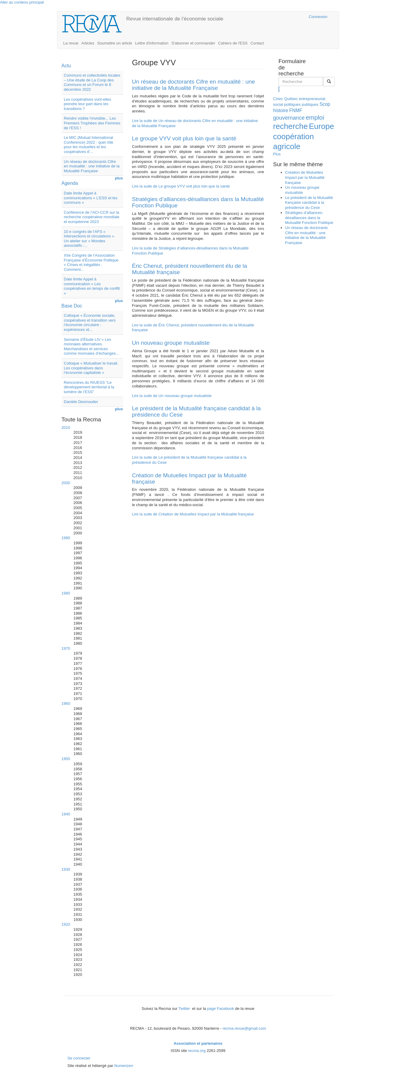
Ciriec (278, 98)
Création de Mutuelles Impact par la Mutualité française (189, 478)
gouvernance (289, 118)
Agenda (70, 183)
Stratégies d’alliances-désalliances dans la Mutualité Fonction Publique (198, 202)
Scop (324, 104)
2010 (66, 427)
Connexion (318, 16)
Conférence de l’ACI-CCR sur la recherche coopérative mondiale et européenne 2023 (91, 217)
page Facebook (220, 1008)
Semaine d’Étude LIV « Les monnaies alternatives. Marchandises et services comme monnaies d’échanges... (91, 346)
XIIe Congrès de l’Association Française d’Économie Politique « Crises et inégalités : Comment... (91, 262)
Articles (87, 43)
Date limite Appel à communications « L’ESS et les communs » (90, 198)
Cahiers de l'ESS (233, 43)
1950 (66, 759)
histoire (280, 110)
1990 (66, 538)
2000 (66, 483)
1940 (66, 814)
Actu (66, 65)
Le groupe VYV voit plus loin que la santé (184, 138)
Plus (277, 154)
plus (119, 178)
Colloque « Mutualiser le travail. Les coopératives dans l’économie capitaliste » (91, 368)
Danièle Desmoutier (81, 401)
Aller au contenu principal (22, 2)
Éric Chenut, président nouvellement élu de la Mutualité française (189, 269)
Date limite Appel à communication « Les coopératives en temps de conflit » (92, 286)
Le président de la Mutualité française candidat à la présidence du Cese (196, 411)
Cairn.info (278, 16)
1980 (66, 593)
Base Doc (72, 305)
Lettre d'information (151, 43)
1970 (66, 648)
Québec (291, 98)
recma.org (197, 1050)
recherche (290, 126)
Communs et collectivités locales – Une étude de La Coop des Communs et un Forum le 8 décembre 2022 (92, 82)
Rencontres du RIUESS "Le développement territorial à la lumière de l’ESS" (89, 387)
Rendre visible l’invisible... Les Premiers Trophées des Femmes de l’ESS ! (92, 123)
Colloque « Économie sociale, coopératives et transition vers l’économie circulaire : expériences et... (90, 322)
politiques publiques (301, 104)
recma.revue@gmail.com (244, 1028)
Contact (257, 43)
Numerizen (123, 1065)
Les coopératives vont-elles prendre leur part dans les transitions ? (87, 104)
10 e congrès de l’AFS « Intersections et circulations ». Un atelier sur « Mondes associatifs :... (89, 238)
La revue (71, 43)
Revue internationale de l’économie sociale (174, 19)
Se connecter (79, 1058)
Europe (321, 126)
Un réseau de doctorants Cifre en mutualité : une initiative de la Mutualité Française (92, 166)
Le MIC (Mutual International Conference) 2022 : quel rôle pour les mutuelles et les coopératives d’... (88, 144)
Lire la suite (181, 186)
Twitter (184, 1008)
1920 (66, 924)
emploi (315, 117)
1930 (66, 869)
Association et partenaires (198, 1043)
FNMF (295, 110)
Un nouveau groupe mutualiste (171, 343)
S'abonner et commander (193, 43)
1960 (66, 703)
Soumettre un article (114, 43)
